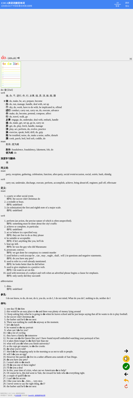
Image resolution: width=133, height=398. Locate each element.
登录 (117, 6)
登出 (127, 6)
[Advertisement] (66, 31)
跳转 (127, 3)
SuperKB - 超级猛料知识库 (36, 395)
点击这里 (18, 395)
